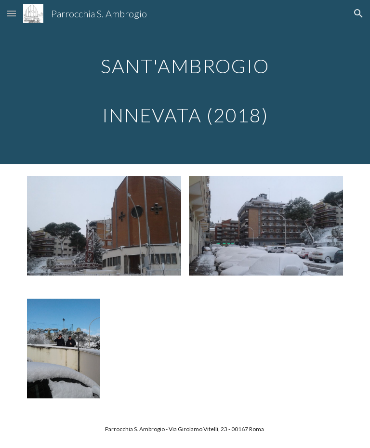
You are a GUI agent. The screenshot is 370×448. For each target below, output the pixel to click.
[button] (11, 13)
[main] (185, 82)
